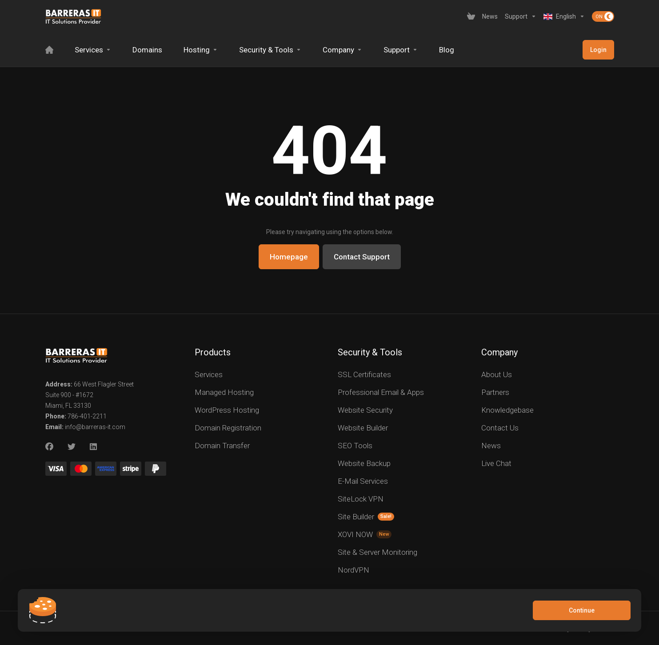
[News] (490, 16)
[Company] (342, 50)
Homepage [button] (289, 256)
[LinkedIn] (94, 446)
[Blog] (446, 50)
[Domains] (147, 50)
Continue (582, 610)
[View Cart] (471, 16)
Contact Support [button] (362, 256)
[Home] (49, 50)
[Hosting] (200, 50)
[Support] (520, 16)
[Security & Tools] (270, 50)
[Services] (93, 50)
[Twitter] (71, 446)
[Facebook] (49, 446)
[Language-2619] (564, 16)
